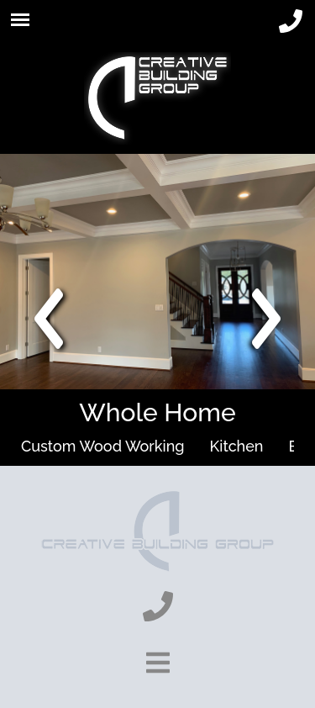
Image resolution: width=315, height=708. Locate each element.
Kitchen (237, 446)
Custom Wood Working (103, 446)
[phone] (290, 22)
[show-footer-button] (158, 662)
